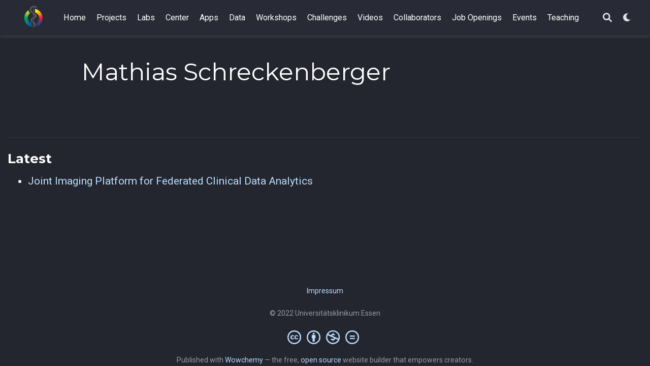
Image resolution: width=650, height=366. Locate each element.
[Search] (607, 18)
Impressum (325, 291)
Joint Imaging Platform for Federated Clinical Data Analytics (170, 181)
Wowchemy (244, 360)
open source (321, 360)
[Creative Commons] (325, 337)
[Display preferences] (627, 18)
